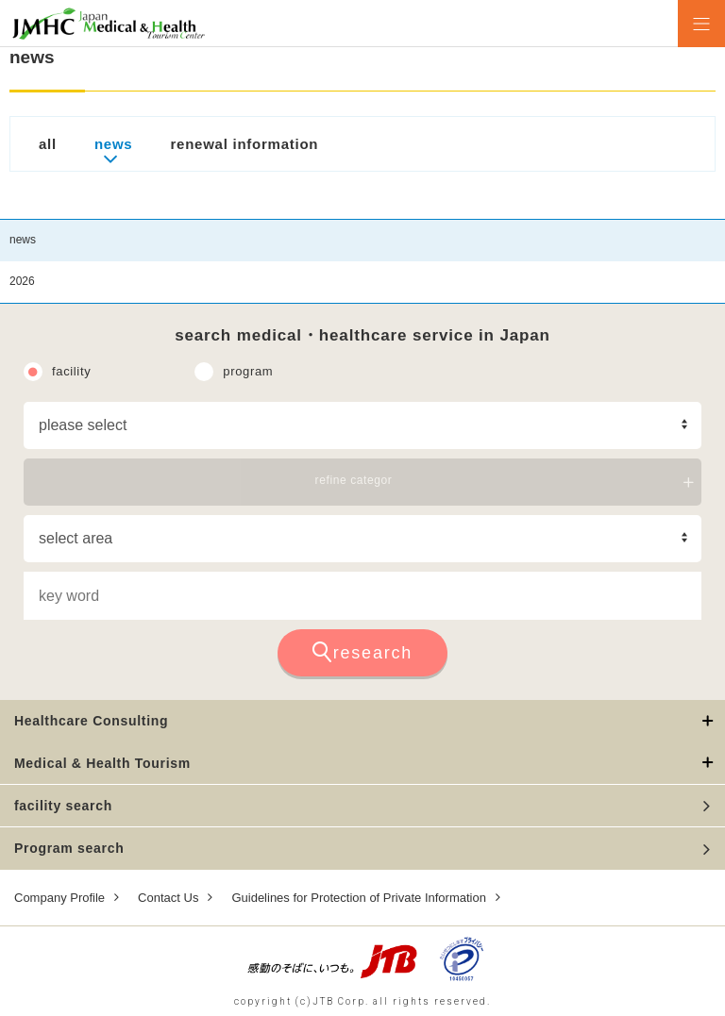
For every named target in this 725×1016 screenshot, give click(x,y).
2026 (22, 281)
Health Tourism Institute (108, 23)
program (248, 371)
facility (71, 371)
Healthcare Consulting (91, 720)
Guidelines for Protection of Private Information (358, 898)
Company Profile (59, 898)
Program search (69, 848)
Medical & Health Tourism (102, 763)
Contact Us (168, 898)
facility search (63, 805)
